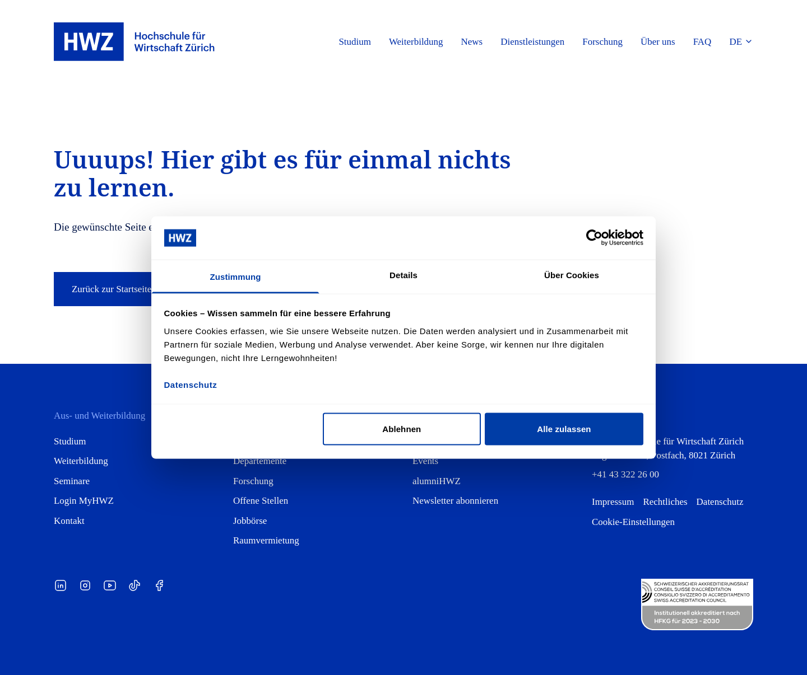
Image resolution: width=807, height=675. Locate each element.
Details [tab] (403, 274)
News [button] (472, 41)
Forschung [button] (602, 41)
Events (425, 461)
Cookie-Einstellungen (633, 522)
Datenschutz (720, 501)
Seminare (72, 481)
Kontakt (69, 520)
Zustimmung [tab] (235, 276)
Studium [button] (354, 41)
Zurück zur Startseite (120, 289)
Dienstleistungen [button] (532, 41)
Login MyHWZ (84, 500)
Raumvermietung (266, 540)
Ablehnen (401, 429)
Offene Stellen (260, 500)
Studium (70, 441)
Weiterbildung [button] (416, 41)
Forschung (253, 481)
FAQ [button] (702, 41)
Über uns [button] (658, 41)
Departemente (259, 461)
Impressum (613, 501)
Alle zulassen (564, 429)
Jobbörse (250, 520)
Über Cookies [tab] (571, 274)
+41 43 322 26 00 (625, 474)
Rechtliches (665, 501)
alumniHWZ (436, 481)
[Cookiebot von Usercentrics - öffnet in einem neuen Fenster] (594, 237)
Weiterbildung (81, 461)
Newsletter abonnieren (455, 500)
